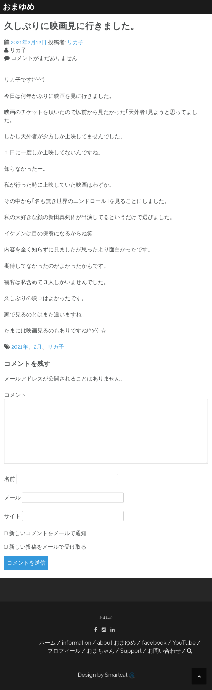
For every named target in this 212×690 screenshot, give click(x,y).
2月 (38, 346)
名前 (9, 479)
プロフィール (64, 650)
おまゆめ (19, 6)
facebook (154, 642)
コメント (15, 395)
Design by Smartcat (106, 674)
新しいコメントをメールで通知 (47, 533)
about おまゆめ (116, 642)
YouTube (184, 642)
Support (131, 650)
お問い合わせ (164, 650)
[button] (189, 650)
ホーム (47, 642)
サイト (12, 516)
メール (12, 497)
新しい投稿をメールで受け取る (47, 546)
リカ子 (75, 42)
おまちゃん (100, 650)
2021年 (19, 346)
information (76, 642)
